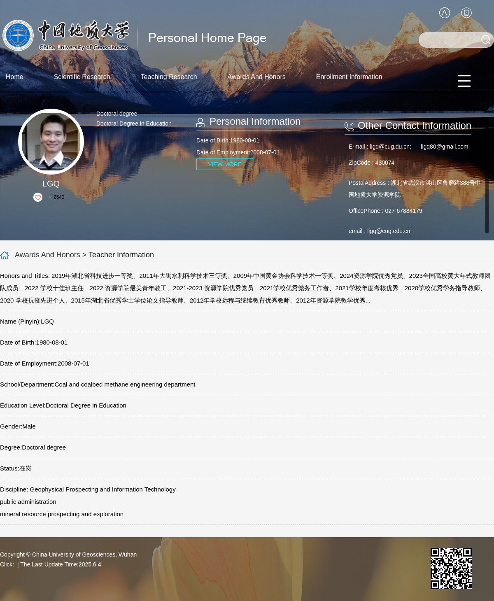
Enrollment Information (349, 76)
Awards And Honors (257, 76)
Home (14, 76)
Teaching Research (169, 76)
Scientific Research (82, 76)
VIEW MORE (225, 164)
